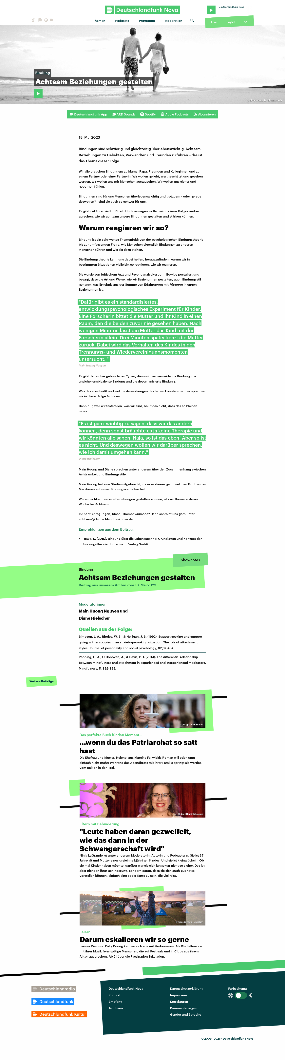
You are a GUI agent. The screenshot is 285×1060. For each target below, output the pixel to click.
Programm (147, 20)
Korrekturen (179, 1001)
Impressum (178, 995)
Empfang (115, 1001)
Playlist (230, 22)
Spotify (148, 114)
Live (214, 22)
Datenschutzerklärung (186, 988)
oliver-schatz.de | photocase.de (266, 100)
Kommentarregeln (183, 1008)
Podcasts (122, 20)
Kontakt (115, 995)
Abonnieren (204, 114)
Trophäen (116, 1008)
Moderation (173, 20)
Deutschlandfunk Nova (126, 988)
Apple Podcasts (175, 114)
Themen (99, 20)
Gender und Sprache (185, 1014)
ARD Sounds (123, 114)
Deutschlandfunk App (88, 114)
